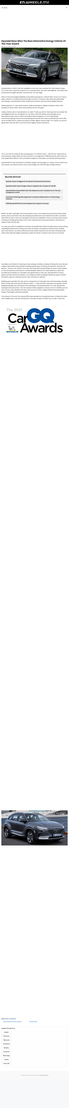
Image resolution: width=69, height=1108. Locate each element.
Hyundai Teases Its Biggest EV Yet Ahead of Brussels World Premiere (28, 181)
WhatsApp (6, 1055)
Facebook (6, 1052)
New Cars (6, 1018)
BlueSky (6, 1048)
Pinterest (6, 1036)
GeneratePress (44, 1075)
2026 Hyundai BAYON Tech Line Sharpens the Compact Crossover (27, 203)
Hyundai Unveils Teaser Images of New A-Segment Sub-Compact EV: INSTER (31, 186)
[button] (66, 7)
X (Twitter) (6, 1044)
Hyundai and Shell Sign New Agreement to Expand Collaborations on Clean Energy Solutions (33, 198)
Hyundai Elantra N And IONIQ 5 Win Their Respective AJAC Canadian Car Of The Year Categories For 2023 (33, 191)
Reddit (6, 1032)
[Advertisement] (34, 24)
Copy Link (6, 1063)
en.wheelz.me (34, 2)
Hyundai (13, 1018)
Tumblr (6, 1059)
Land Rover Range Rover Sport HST (12, 1021)
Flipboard (6, 1040)
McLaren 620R (33, 1021)
